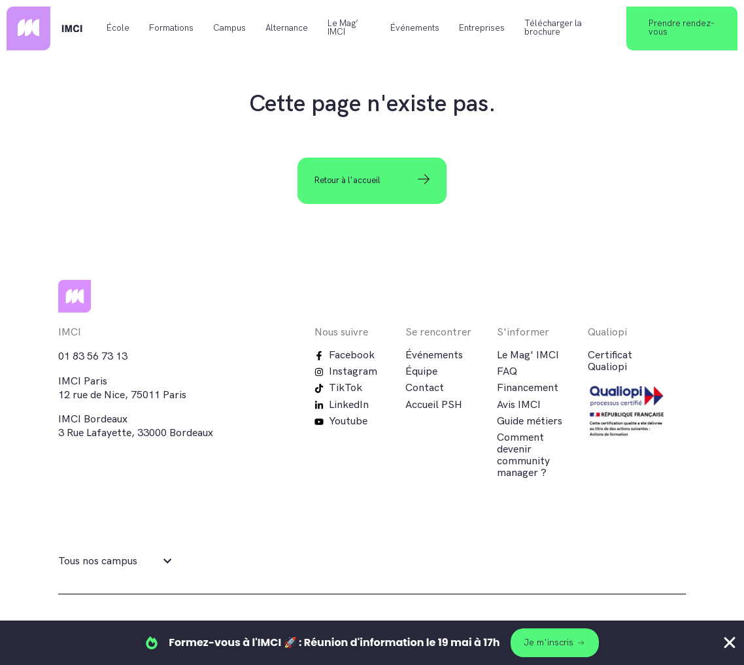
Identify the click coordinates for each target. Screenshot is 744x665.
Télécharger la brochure (553, 27)
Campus (229, 28)
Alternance (286, 28)
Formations (171, 28)
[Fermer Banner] (729, 643)
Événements (414, 28)
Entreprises (482, 28)
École (118, 28)
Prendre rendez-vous (682, 27)
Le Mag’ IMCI (343, 27)
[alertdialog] (372, 643)
